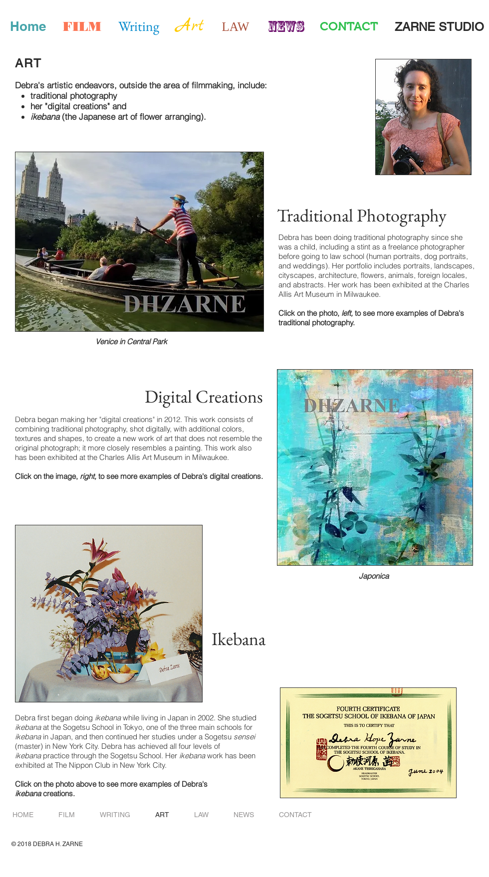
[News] (285, 26)
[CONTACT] (349, 26)
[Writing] (139, 26)
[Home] (27, 26)
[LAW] (235, 26)
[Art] (190, 26)
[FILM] (81, 26)
